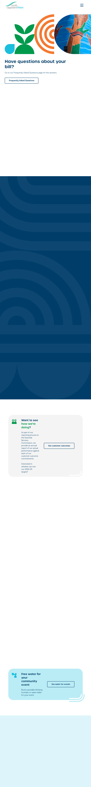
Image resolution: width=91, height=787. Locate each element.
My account (62, 739)
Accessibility (45, 772)
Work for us (62, 748)
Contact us (62, 734)
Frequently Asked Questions (21, 81)
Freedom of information (14, 772)
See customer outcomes (59, 358)
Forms (60, 743)
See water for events (61, 596)
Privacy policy (32, 772)
